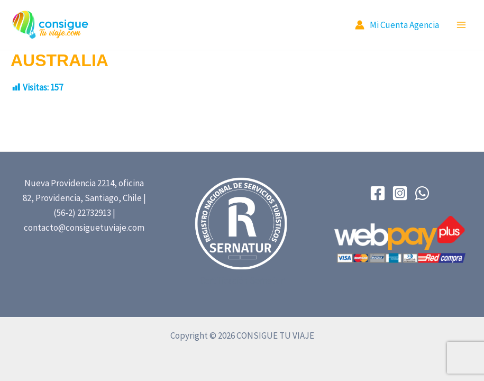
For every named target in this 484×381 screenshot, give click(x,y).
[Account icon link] (397, 25)
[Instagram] (400, 193)
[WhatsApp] (422, 193)
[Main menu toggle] (462, 25)
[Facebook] (378, 193)
